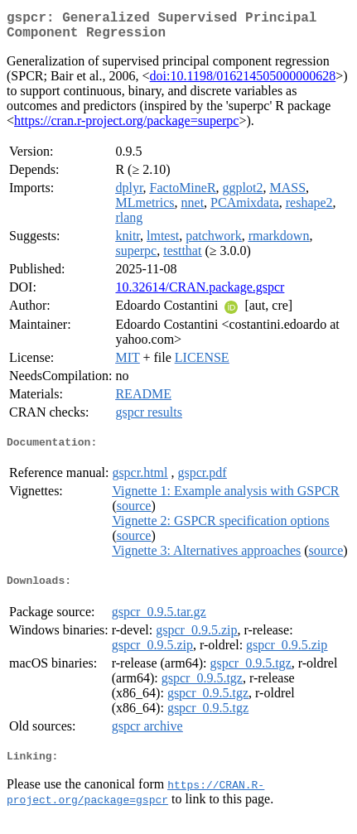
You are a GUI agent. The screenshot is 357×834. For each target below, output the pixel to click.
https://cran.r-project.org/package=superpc (126, 127)
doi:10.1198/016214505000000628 (243, 82)
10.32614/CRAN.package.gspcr (199, 294)
